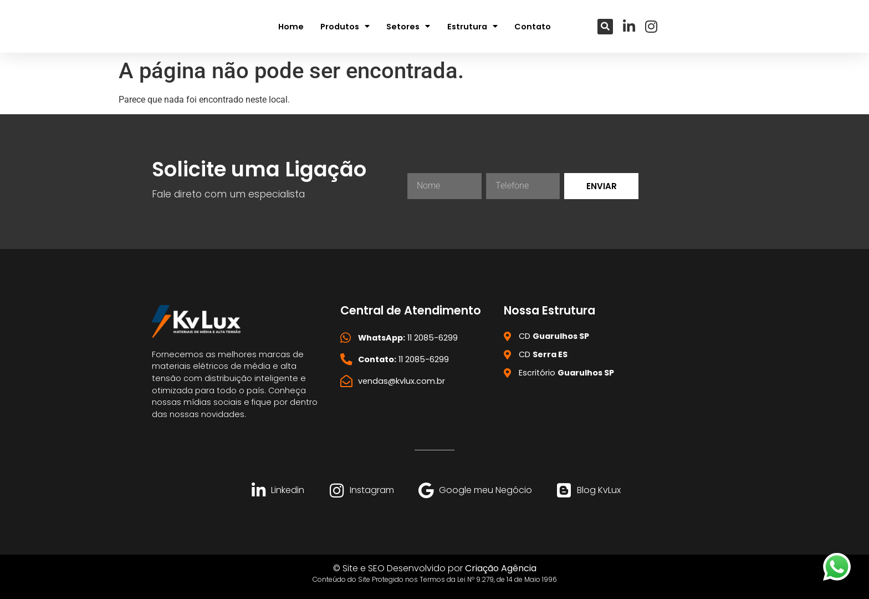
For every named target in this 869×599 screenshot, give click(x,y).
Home (291, 26)
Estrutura (472, 26)
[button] (605, 26)
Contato (532, 26)
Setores (408, 26)
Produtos (345, 26)
